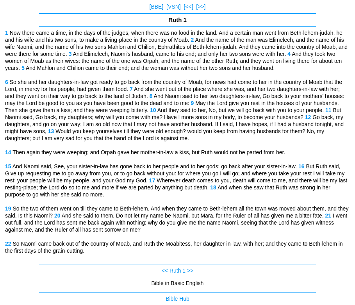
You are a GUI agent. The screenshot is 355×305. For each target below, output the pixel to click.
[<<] (188, 7)
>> (190, 271)
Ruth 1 (177, 271)
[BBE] (157, 7)
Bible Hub (177, 299)
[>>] (200, 7)
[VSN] (173, 7)
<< (165, 271)
